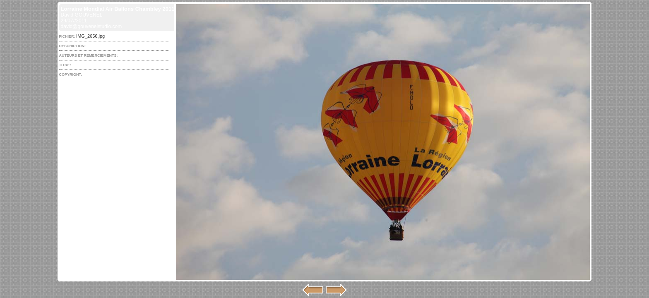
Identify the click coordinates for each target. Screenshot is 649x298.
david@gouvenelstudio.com (91, 26)
